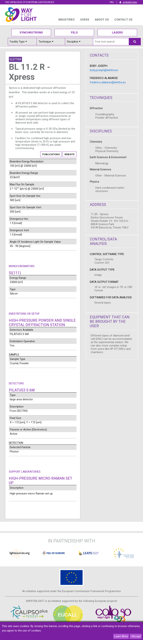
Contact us (123, 19)
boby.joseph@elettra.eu (104, 70)
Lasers (117, 32)
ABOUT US (102, 19)
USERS (84, 19)
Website (69, 154)
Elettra (15, 59)
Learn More (121, 636)
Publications (51, 154)
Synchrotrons (31, 32)
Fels (74, 32)
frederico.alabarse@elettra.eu (108, 82)
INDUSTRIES (66, 19)
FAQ (112, 2)
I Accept (136, 636)
